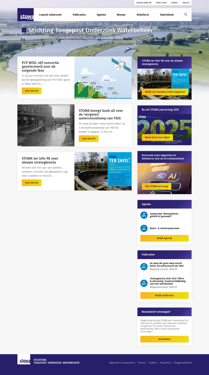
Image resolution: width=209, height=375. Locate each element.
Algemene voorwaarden (121, 362)
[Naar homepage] (25, 14)
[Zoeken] (186, 14)
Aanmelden (164, 339)
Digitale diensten (143, 3)
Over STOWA (161, 3)
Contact (174, 3)
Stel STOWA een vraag (156, 186)
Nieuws (121, 14)
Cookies (152, 362)
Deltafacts (143, 14)
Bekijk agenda (164, 238)
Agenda (101, 14)
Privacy (141, 362)
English (186, 3)
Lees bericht (31, 90)
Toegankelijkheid (183, 362)
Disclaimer (165, 362)
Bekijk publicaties (164, 295)
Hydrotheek (167, 14)
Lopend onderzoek (50, 14)
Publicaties (79, 14)
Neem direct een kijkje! (157, 137)
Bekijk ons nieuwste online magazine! (165, 91)
